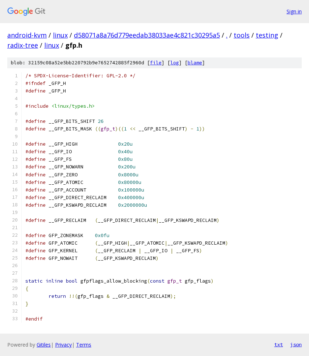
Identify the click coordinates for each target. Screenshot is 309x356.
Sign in (294, 11)
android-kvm (27, 35)
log (174, 63)
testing (267, 35)
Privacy (63, 344)
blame (195, 63)
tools (242, 35)
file (156, 63)
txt (278, 344)
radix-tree (22, 45)
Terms (83, 344)
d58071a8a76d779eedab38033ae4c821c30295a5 (147, 35)
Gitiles (44, 344)
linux (60, 35)
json (296, 344)
